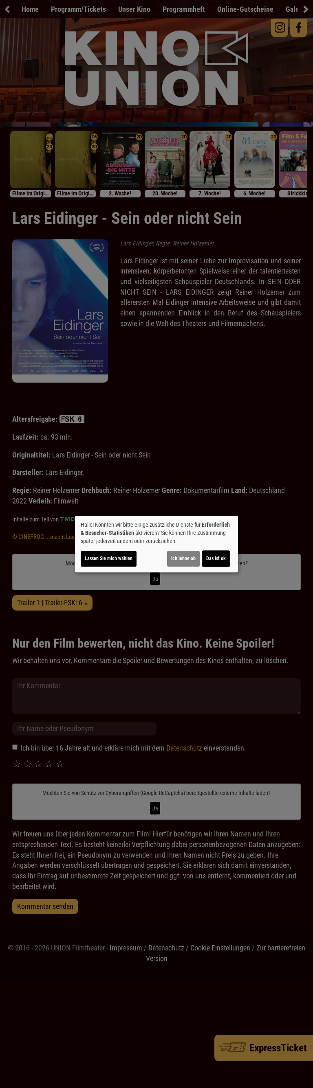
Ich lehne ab (183, 558)
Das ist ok (216, 558)
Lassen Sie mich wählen (108, 558)
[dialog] (156, 544)
